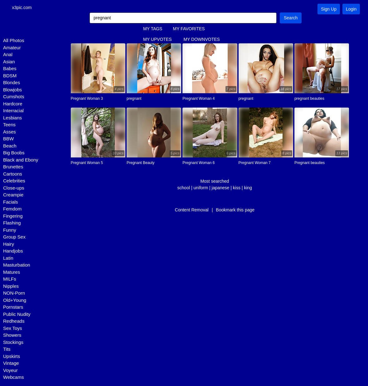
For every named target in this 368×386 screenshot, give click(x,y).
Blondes (11, 82)
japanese (221, 188)
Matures (11, 272)
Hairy (8, 244)
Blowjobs (12, 90)
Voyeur (10, 370)
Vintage (11, 363)
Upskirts (11, 356)
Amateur (12, 48)
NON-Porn (14, 293)
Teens (9, 125)
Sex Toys (12, 328)
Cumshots (13, 96)
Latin (8, 258)
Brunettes (13, 167)
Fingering (13, 216)
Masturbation (16, 265)
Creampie (13, 195)
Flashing (12, 223)
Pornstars (13, 307)
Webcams (13, 377)
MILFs (9, 279)
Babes (10, 68)
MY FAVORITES (189, 29)
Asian (9, 62)
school (183, 188)
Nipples (11, 286)
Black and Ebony (20, 160)
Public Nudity (17, 314)
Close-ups (13, 188)
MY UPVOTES (157, 39)
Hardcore (12, 104)
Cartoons (12, 174)
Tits (7, 349)
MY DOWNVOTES (201, 39)
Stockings (13, 342)
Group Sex (14, 237)
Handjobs (13, 251)
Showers (12, 335)
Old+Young (14, 300)
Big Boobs (13, 153)
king (248, 188)
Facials (10, 202)
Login (351, 9)
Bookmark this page (235, 210)
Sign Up (329, 9)
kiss (236, 188)
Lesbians (12, 118)
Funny (9, 230)
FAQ (147, 50)
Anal (7, 54)
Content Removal (192, 210)
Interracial (13, 110)
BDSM (10, 76)
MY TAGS (152, 29)
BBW (8, 139)
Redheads (13, 321)
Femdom (12, 209)
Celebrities (14, 181)
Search (291, 18)
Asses (9, 132)
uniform (200, 188)
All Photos (13, 40)
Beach (10, 146)
